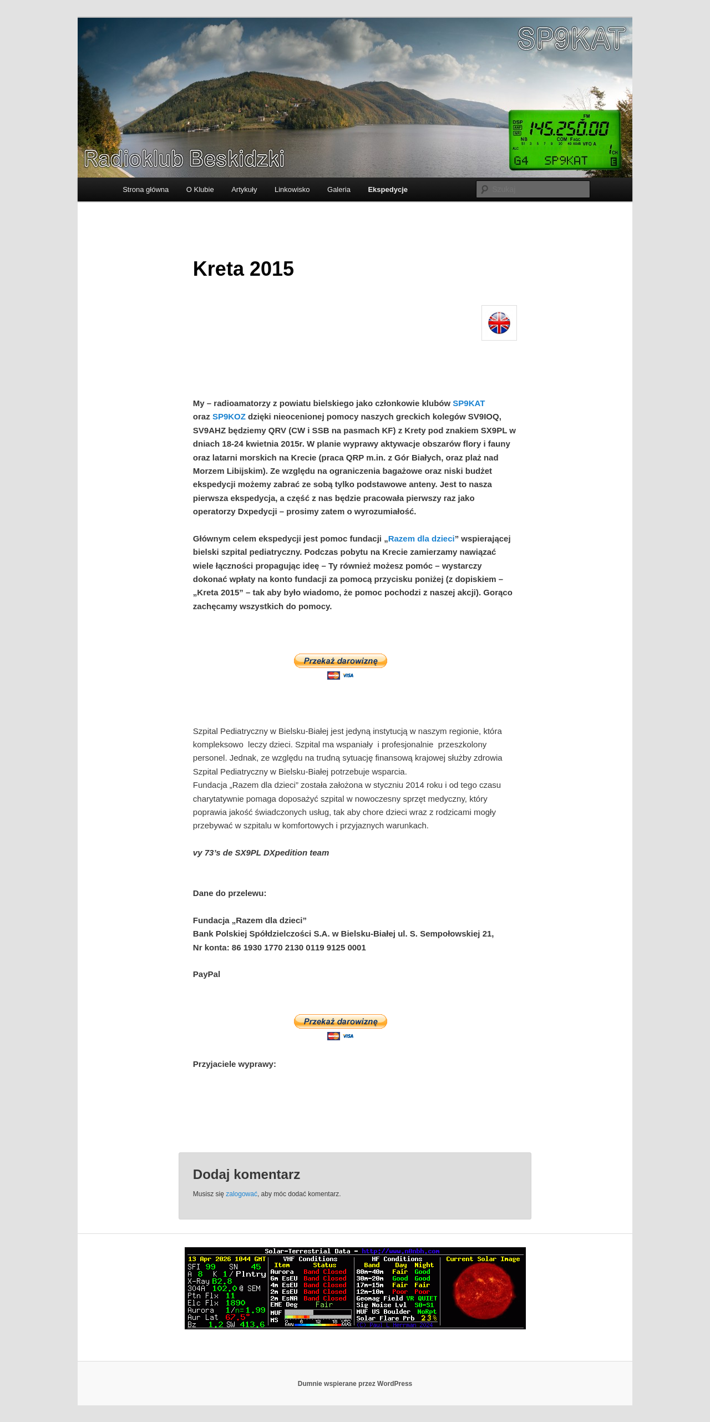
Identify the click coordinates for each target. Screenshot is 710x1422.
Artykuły (244, 189)
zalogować (241, 1194)
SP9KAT (469, 403)
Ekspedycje (388, 189)
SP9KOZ (229, 416)
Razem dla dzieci (421, 538)
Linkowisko (292, 189)
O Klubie (200, 189)
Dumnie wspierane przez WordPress (355, 1384)
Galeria (339, 189)
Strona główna (146, 189)
